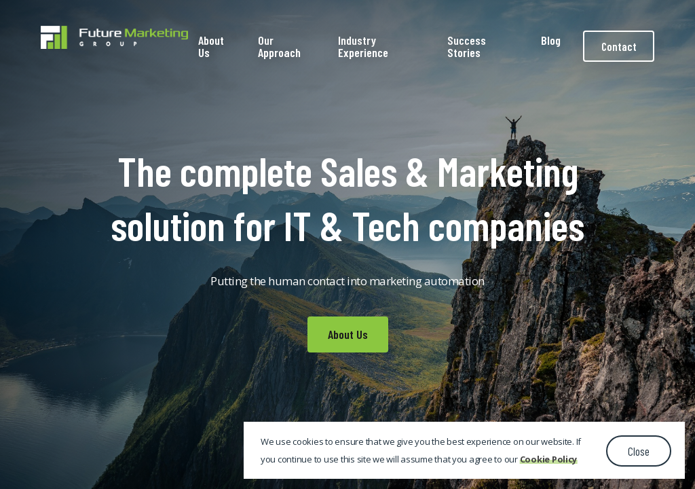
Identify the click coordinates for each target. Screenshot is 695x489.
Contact (619, 46)
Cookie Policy (549, 459)
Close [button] (639, 451)
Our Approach (279, 46)
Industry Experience (363, 46)
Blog (551, 40)
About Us (211, 46)
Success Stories (466, 46)
